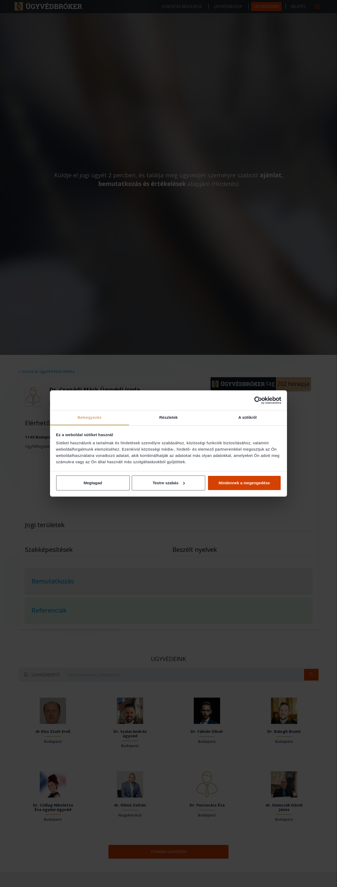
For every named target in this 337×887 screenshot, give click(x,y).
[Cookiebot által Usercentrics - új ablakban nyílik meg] (258, 400)
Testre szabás (169, 483)
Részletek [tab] (168, 417)
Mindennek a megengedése (244, 483)
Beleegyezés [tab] (89, 417)
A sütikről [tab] (247, 417)
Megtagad (92, 483)
